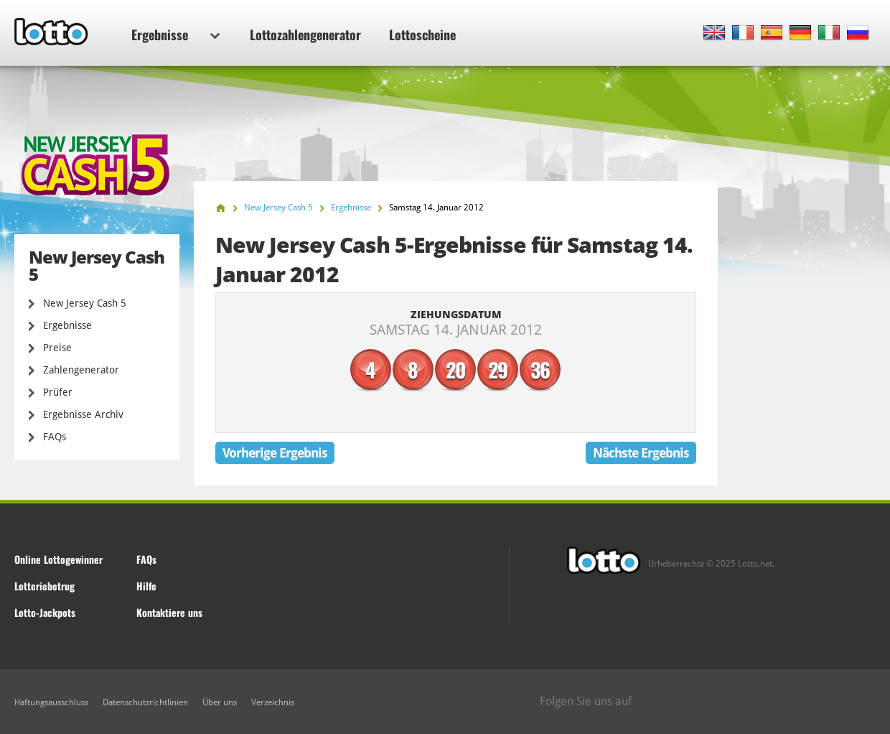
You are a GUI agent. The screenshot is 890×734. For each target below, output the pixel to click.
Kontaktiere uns (169, 612)
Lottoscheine (422, 34)
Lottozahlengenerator (305, 34)
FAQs (54, 436)
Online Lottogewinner (58, 559)
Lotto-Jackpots (44, 612)
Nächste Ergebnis (641, 452)
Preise (57, 347)
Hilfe (146, 585)
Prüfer (57, 392)
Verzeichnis (272, 702)
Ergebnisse (175, 34)
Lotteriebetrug (44, 585)
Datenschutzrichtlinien (145, 702)
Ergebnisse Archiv (83, 414)
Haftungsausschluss (51, 702)
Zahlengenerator (81, 370)
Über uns (219, 702)
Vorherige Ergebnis (274, 452)
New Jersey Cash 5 (84, 303)
